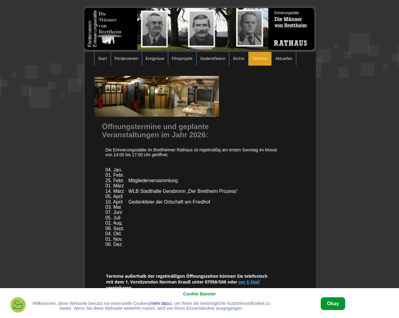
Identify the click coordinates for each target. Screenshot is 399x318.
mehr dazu (160, 303)
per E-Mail (249, 282)
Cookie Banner (199, 293)
